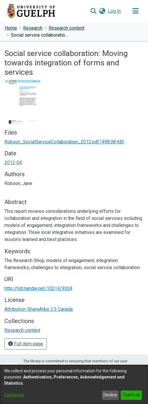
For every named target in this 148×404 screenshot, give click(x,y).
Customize (14, 395)
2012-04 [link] (13, 162)
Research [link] (32, 28)
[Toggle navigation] (135, 11)
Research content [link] (66, 28)
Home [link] (11, 28)
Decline (110, 395)
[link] (64, 142)
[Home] (31, 11)
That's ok (131, 395)
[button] (93, 11)
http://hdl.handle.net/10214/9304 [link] (38, 288)
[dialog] (74, 384)
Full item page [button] (25, 344)
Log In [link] (114, 11)
